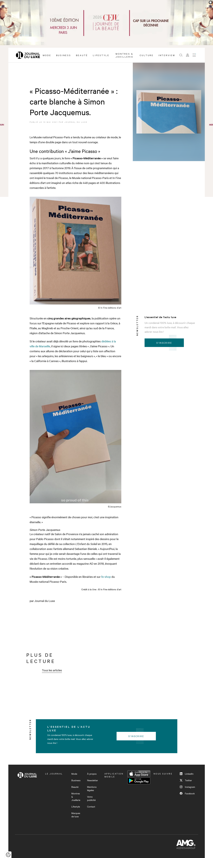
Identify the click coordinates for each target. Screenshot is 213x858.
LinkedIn (187, 773)
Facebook (187, 793)
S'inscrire (164, 342)
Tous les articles (52, 670)
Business (63, 55)
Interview (166, 55)
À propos (92, 773)
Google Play (138, 780)
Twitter (186, 780)
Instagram (187, 786)
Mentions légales (92, 788)
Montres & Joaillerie (124, 55)
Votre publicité (91, 798)
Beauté (82, 55)
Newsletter (92, 780)
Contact (91, 806)
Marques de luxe (75, 814)
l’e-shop (106, 576)
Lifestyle (101, 55)
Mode (47, 55)
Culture (147, 55)
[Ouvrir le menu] (194, 55)
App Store (138, 773)
